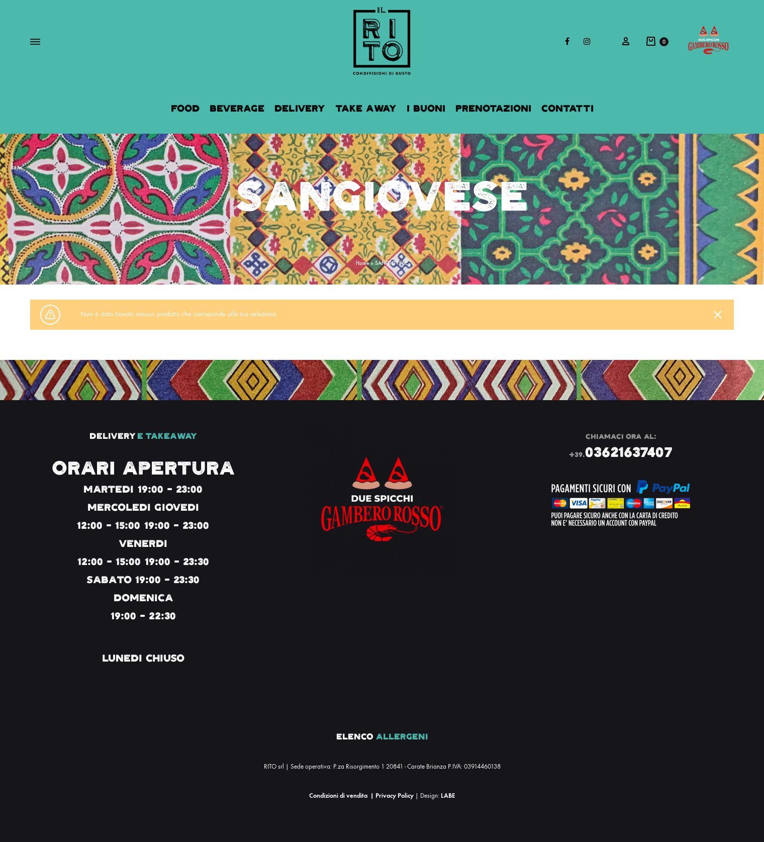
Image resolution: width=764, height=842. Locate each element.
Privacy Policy (394, 795)
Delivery (299, 108)
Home (362, 263)
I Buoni (426, 108)
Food (185, 108)
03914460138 (482, 767)
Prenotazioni (493, 108)
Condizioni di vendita (338, 795)
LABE (448, 795)
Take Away (366, 108)
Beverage (237, 108)
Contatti (567, 108)
